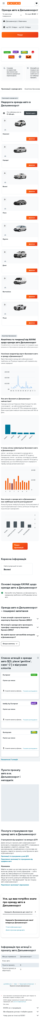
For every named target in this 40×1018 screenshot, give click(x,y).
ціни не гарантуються (19, 1001)
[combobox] (12, 15)
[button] (3, 3)
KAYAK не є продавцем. (21, 1008)
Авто (15, 984)
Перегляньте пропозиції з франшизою (15, 885)
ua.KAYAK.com (7, 984)
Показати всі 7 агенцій (9, 759)
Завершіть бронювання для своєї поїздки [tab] (20, 912)
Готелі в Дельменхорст (14, 927)
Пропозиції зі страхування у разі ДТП (15, 856)
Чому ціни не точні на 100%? (21, 1015)
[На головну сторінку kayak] (14, 3)
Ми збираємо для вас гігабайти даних (21, 1011)
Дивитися (32, 139)
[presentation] (38, 658)
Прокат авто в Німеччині (27, 984)
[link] (20, 546)
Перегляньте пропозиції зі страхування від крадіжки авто (17, 860)
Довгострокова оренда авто (15, 930)
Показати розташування (30, 691)
